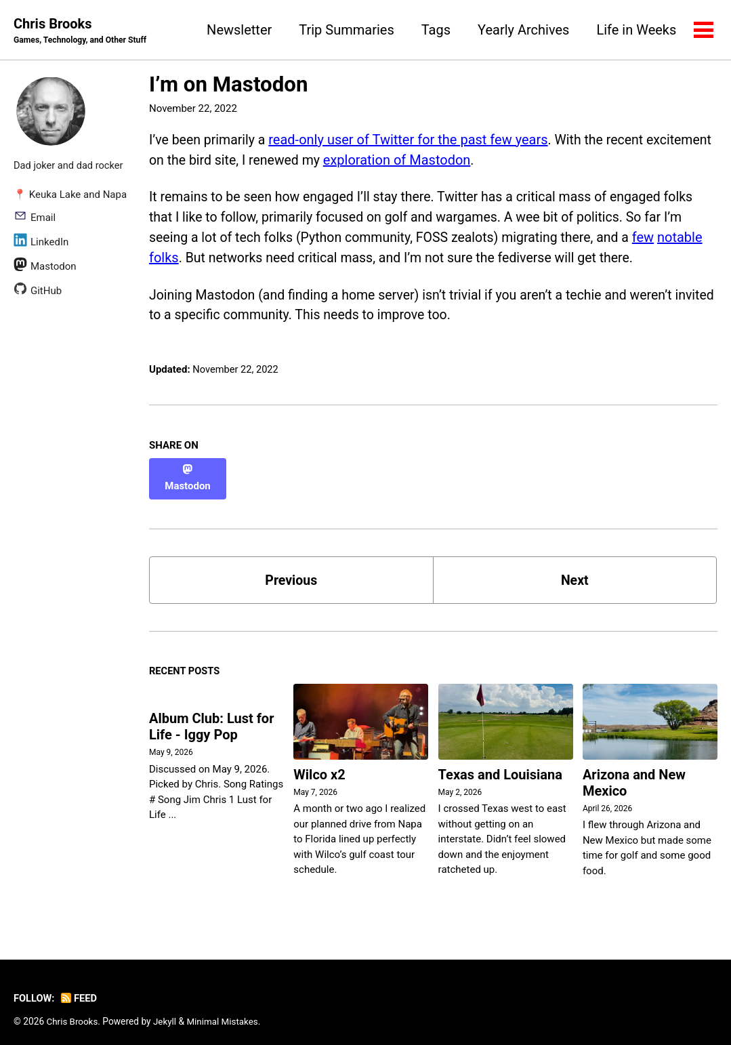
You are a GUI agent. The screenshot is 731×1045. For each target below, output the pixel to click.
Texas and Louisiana (500, 764)
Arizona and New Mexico (634, 772)
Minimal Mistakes (225, 1010)
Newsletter (238, 30)
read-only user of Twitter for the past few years (411, 139)
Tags (434, 30)
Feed (80, 987)
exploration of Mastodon (471, 160)
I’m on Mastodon (228, 85)
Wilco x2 (319, 764)
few (656, 238)
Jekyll (166, 1010)
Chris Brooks (82, 31)
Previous (291, 568)
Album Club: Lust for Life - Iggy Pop (211, 717)
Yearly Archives (522, 30)
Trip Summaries (345, 30)
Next (574, 568)
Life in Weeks (635, 30)
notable (693, 238)
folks (164, 259)
